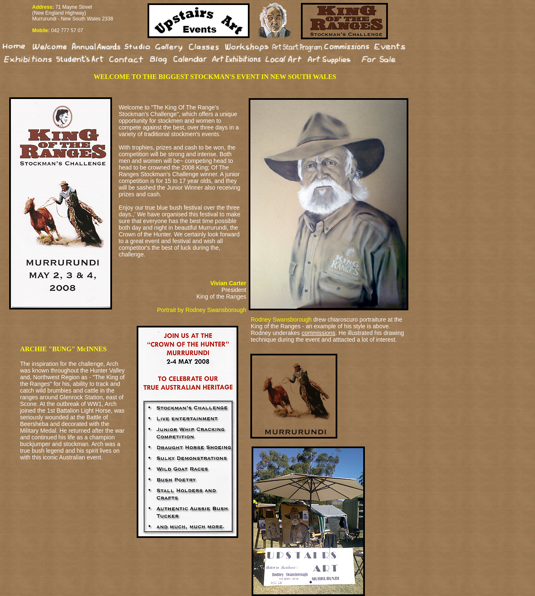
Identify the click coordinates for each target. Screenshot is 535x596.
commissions (318, 333)
